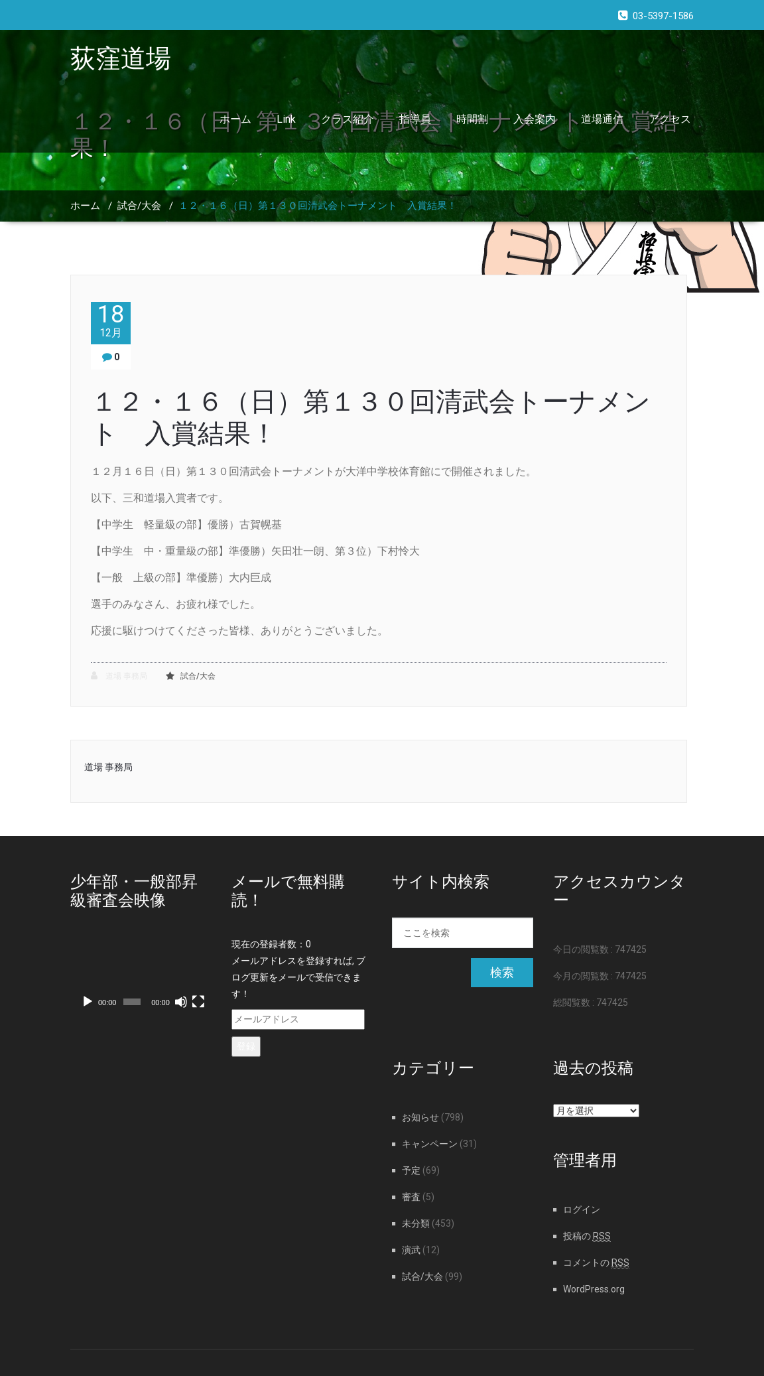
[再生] (87, 1001)
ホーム (235, 119)
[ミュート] (181, 1001)
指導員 (415, 119)
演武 (411, 1250)
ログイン (581, 1209)
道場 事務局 (119, 676)
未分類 (416, 1223)
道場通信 (602, 119)
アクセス (670, 119)
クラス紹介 (347, 119)
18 (111, 321)
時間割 (472, 119)
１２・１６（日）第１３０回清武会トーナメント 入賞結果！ (317, 206)
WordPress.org (594, 1289)
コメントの (596, 1262)
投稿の (587, 1236)
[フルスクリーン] (198, 1001)
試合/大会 (139, 206)
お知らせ (420, 1117)
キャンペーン (430, 1143)
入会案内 (534, 119)
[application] (141, 976)
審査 (411, 1197)
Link (286, 119)
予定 (411, 1170)
